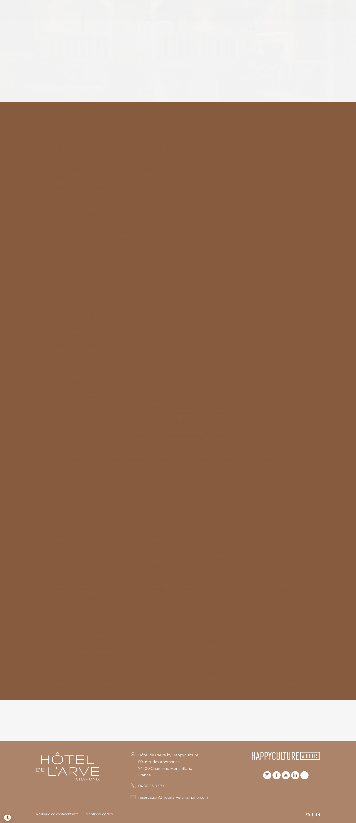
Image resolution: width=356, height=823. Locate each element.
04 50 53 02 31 (151, 786)
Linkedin (295, 775)
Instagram (267, 775)
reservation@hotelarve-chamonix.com (173, 797)
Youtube (286, 775)
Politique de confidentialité (57, 814)
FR (308, 815)
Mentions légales (99, 814)
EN (317, 815)
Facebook (276, 775)
